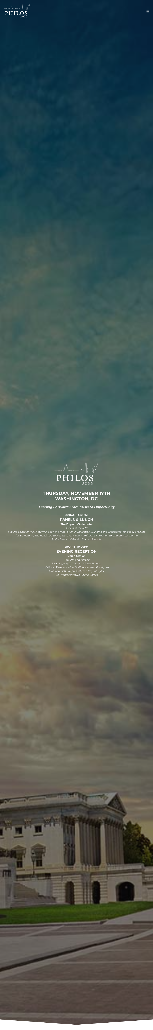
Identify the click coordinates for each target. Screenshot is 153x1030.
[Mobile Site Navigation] (148, 11)
